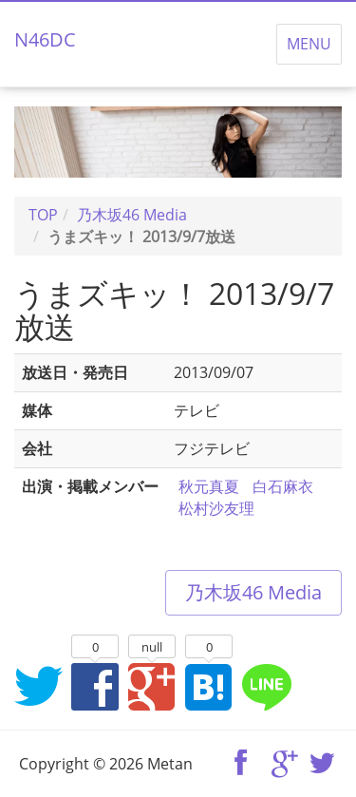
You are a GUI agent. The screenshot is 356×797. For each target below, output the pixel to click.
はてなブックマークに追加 (209, 686)
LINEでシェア (266, 686)
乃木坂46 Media (253, 592)
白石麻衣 (283, 486)
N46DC (45, 39)
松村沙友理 (216, 508)
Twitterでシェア (38, 686)
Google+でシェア (152, 686)
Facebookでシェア (95, 686)
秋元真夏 (208, 486)
